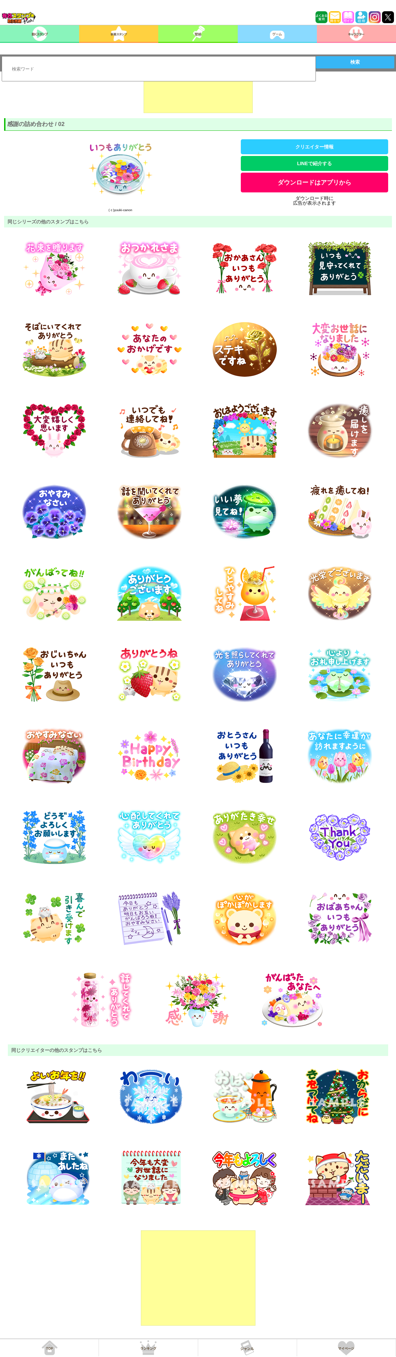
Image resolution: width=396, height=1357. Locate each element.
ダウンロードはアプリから (314, 182)
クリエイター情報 (314, 146)
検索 (355, 62)
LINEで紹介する (314, 163)
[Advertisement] (198, 96)
